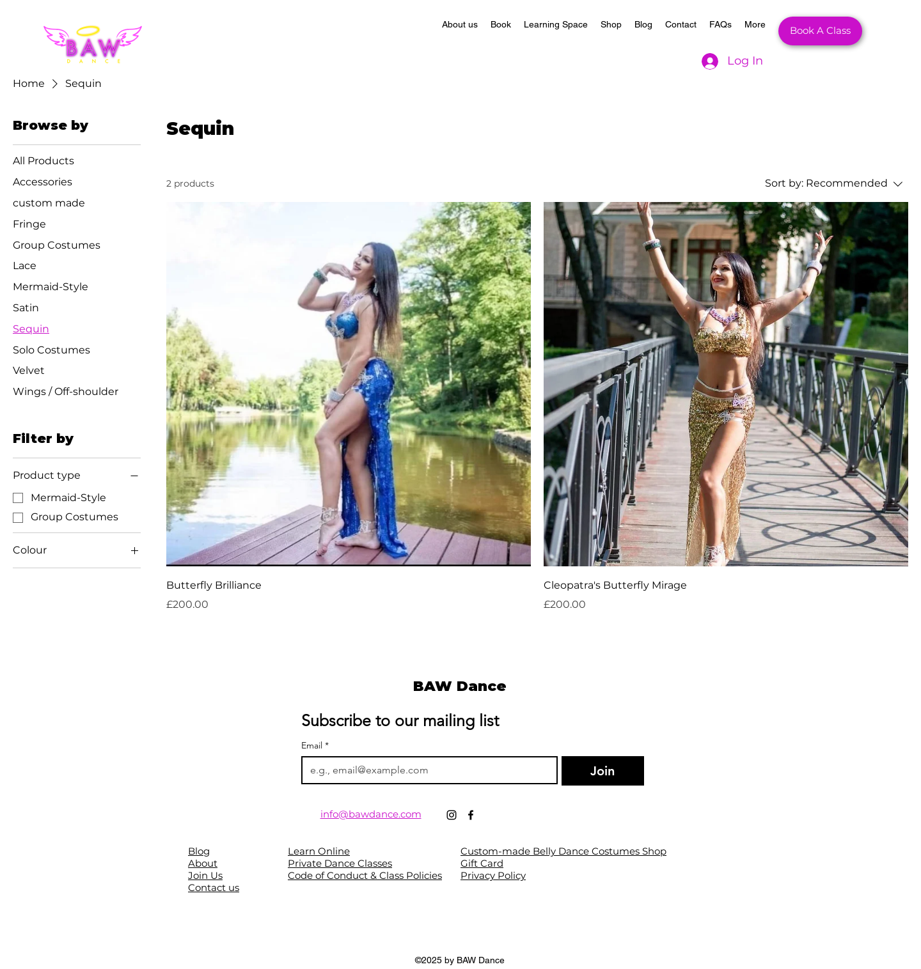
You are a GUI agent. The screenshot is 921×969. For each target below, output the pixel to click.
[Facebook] (470, 815)
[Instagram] (451, 815)
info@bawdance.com (370, 814)
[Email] (426, 770)
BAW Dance (460, 686)
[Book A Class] (820, 31)
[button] (500, 31)
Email (315, 745)
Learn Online (319, 851)
